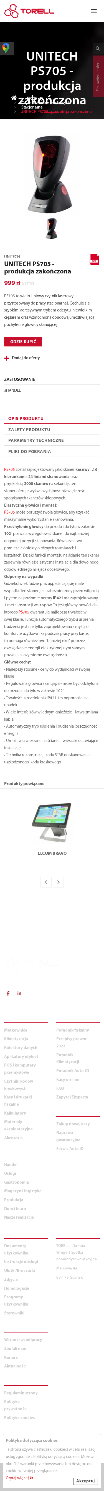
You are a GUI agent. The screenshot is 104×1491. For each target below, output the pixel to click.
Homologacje (16, 1289)
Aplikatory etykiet (21, 1057)
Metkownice (15, 1031)
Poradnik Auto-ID (72, 1071)
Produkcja (13, 1200)
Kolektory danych (20, 1048)
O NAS (11, 1329)
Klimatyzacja (16, 1039)
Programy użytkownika (16, 1301)
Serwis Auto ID (69, 1149)
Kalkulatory (15, 1114)
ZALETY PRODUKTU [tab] (29, 430)
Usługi (10, 1174)
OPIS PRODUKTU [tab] (26, 419)
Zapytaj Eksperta (72, 1097)
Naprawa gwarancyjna (68, 1136)
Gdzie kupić (23, 342)
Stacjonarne (32, 107)
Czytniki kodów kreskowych (46, 103)
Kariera (11, 1358)
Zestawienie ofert (98, 76)
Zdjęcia (11, 1280)
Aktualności (15, 1366)
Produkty (35, 99)
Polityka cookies (19, 1418)
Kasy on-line (67, 1080)
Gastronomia (16, 1183)
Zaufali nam (15, 1349)
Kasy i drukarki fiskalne (18, 1101)
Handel (10, 1165)
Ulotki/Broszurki (19, 1271)
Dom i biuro (15, 1209)
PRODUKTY (17, 1019)
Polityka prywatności (15, 1405)
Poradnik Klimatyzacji (67, 1059)
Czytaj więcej (19, 1478)
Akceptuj (85, 1481)
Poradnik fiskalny (72, 1031)
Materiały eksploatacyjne (18, 1126)
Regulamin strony (21, 1393)
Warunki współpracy (23, 1340)
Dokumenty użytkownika (16, 1250)
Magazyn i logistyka (23, 1191)
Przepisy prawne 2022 (71, 1043)
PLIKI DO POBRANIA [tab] (29, 452)
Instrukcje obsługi (21, 1262)
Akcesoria (13, 1138)
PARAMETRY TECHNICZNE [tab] (36, 441)
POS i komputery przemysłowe (20, 1069)
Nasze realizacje (19, 1218)
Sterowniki (14, 1313)
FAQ (60, 1089)
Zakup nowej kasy (73, 1124)
